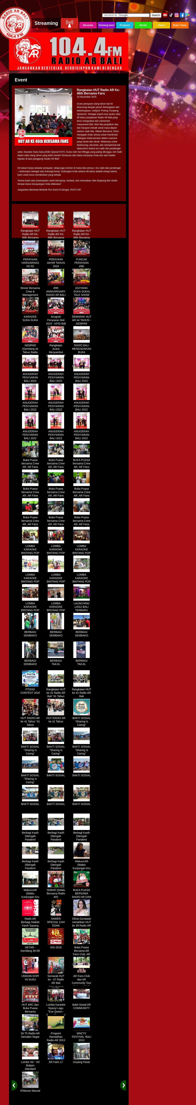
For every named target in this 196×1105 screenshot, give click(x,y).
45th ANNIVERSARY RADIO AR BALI (55, 290)
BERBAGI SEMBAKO (30, 632)
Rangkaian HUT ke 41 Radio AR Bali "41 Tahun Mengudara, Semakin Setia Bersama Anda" (55, 696)
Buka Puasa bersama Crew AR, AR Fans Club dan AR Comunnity (30, 465)
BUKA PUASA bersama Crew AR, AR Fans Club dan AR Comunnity (81, 465)
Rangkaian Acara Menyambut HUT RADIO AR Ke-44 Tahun (55, 351)
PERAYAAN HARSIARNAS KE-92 (30, 261)
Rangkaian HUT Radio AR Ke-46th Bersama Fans (30, 234)
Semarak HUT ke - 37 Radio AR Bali (56, 978)
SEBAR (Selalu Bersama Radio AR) (56, 892)
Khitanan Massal (30, 1089)
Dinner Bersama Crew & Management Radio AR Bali (30, 292)
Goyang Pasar (81, 1061)
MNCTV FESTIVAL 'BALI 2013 (81, 1035)
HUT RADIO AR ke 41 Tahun (55, 718)
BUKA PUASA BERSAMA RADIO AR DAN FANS (81, 894)
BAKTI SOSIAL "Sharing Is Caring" (82, 720)
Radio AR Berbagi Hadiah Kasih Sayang (30, 920)
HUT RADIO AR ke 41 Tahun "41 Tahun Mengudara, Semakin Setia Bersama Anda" (30, 725)
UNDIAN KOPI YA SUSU (30, 976)
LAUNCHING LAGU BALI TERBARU (81, 605)
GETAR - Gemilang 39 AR (30, 947)
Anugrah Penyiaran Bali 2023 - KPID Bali (56, 318)
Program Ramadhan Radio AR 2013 (56, 1035)
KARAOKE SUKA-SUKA (30, 317)
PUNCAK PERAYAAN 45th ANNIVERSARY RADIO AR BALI (81, 265)
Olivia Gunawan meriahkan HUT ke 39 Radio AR (81, 920)
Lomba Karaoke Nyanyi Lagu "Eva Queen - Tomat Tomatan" (55, 1008)
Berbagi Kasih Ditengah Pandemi (30, 834)
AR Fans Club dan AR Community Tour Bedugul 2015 (81, 980)
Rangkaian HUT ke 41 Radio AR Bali (81, 691)
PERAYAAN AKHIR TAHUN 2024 (56, 261)
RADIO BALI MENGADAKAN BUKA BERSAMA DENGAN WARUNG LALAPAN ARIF (81, 354)
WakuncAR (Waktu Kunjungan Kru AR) (82, 865)
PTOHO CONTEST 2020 (30, 689)
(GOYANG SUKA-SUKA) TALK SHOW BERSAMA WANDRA (81, 293)
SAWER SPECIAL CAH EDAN (56, 920)
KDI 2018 (56, 946)
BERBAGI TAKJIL (56, 661)
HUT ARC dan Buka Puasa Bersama (30, 1006)
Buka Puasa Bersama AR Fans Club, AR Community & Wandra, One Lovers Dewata (81, 954)
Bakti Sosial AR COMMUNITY (81, 1005)
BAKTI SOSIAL (56, 774)
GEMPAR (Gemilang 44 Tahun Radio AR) (30, 349)
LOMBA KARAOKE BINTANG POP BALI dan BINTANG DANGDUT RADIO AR (30, 555)
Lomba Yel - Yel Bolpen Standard (30, 1064)
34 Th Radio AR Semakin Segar (30, 1033)
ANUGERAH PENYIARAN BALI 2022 (30, 376)
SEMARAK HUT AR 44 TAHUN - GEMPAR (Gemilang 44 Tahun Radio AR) (81, 323)
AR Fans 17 (56, 1061)
